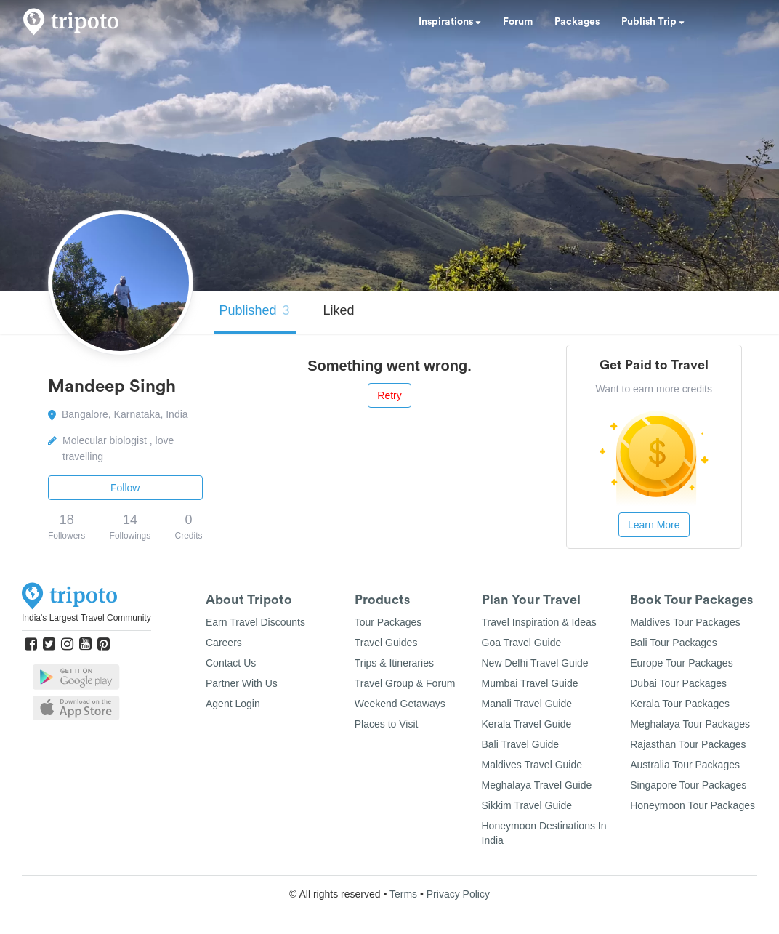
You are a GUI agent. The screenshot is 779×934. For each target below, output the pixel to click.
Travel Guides (386, 642)
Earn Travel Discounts (255, 622)
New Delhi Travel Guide (535, 663)
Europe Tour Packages (681, 663)
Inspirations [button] (450, 22)
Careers (224, 642)
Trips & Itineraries (394, 663)
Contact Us (231, 663)
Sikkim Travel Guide (527, 805)
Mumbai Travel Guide (530, 683)
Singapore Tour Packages (688, 785)
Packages (577, 22)
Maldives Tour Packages (685, 622)
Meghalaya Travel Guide (537, 785)
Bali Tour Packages (673, 642)
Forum (518, 22)
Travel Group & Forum (405, 683)
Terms (403, 894)
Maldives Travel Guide (532, 764)
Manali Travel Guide (527, 703)
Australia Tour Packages (685, 764)
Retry (389, 395)
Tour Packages (388, 622)
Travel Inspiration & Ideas (539, 622)
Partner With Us (242, 683)
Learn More (654, 525)
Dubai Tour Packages (678, 683)
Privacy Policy (458, 894)
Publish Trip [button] (653, 22)
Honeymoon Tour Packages (692, 805)
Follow (125, 488)
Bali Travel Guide (521, 744)
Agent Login (233, 703)
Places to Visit (387, 724)
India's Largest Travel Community (86, 618)
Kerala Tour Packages (680, 703)
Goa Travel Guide (522, 642)
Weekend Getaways (400, 703)
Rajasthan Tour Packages (688, 744)
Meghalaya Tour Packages (690, 724)
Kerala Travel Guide (527, 724)
